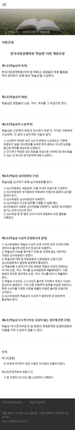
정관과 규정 (28, 31)
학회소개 (13, 31)
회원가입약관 (37, 402)
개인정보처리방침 (12, 402)
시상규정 (44, 31)
